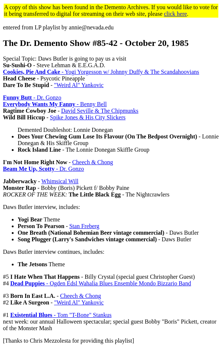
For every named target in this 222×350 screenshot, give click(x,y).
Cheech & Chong (92, 162)
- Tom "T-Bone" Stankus (61, 315)
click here (175, 14)
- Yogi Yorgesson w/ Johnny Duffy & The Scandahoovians (101, 72)
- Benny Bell (55, 104)
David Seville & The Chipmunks (99, 111)
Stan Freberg (84, 226)
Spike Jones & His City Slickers (88, 117)
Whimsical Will (60, 181)
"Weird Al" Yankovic (79, 85)
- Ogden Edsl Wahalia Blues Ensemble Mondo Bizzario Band (100, 283)
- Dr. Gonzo (32, 97)
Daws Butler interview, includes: (41, 207)
